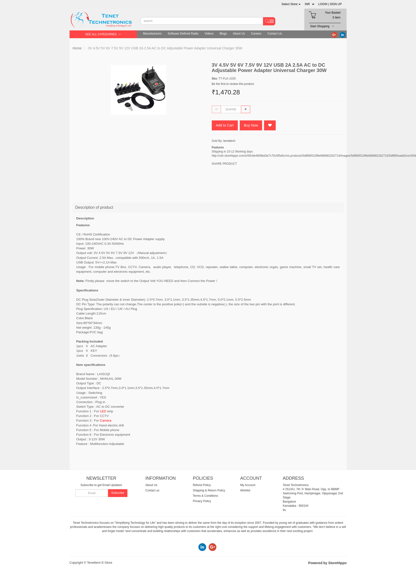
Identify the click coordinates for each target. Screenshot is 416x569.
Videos (208, 33)
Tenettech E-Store (99, 562)
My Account (247, 485)
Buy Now (252, 125)
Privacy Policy (202, 501)
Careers (256, 33)
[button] (291, 4)
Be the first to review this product (233, 84)
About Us (239, 33)
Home (77, 48)
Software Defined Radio (183, 33)
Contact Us (274, 33)
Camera (105, 420)
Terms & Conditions (205, 495)
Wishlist (245, 490)
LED (103, 411)
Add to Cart (225, 125)
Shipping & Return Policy (209, 490)
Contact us (152, 490)
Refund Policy (202, 485)
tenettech (229, 141)
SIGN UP (336, 4)
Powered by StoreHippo (327, 563)
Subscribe (117, 493)
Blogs (223, 33)
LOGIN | (323, 4)
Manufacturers (152, 33)
